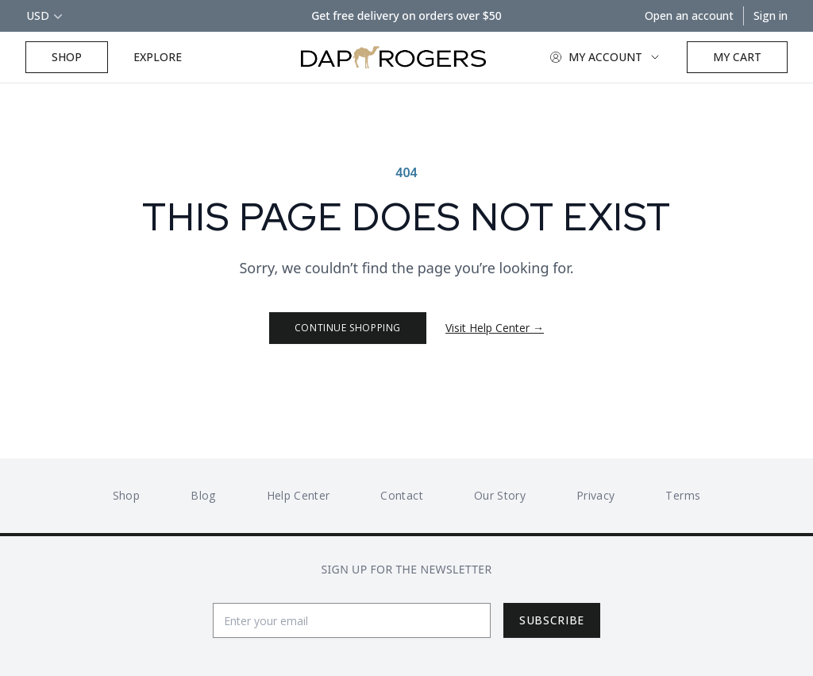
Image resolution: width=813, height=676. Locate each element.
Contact (401, 495)
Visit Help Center (494, 327)
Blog (203, 495)
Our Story (500, 495)
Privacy (595, 495)
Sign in (770, 15)
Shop (67, 56)
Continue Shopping (348, 327)
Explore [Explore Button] (157, 56)
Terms (682, 495)
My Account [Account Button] (605, 56)
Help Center (298, 495)
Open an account (689, 15)
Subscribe (551, 620)
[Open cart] (737, 57)
